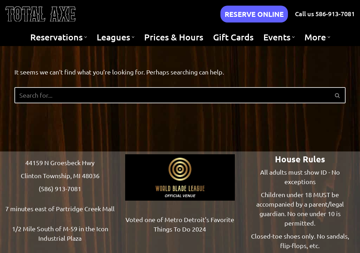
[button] (85, 37)
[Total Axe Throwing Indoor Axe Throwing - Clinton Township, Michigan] (40, 13)
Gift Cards (233, 37)
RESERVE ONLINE (254, 14)
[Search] (172, 95)
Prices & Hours (173, 37)
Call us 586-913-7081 (325, 13)
